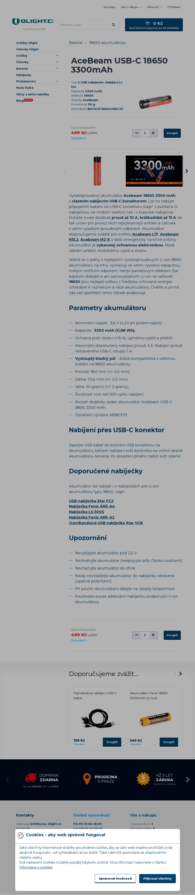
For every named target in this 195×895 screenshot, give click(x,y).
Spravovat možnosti (115, 878)
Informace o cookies (35, 867)
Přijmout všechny (157, 878)
